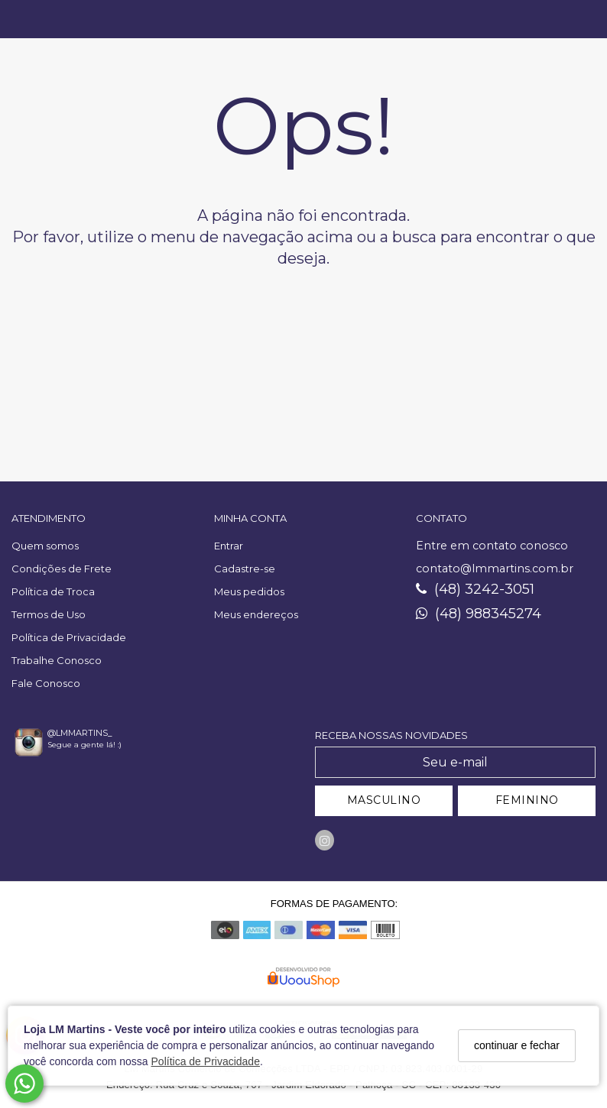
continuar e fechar (517, 1045)
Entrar (228, 545)
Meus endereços (256, 614)
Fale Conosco (45, 683)
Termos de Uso (48, 614)
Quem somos (45, 545)
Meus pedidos (249, 591)
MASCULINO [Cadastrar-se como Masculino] (384, 800)
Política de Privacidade (205, 1061)
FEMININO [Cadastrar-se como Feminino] (527, 800)
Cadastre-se (244, 568)
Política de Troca (53, 591)
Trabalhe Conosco (56, 660)
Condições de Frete (61, 568)
